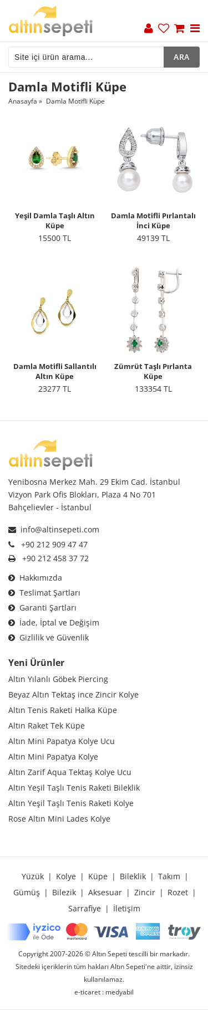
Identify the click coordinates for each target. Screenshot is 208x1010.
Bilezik (64, 892)
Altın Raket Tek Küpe (46, 725)
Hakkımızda (35, 577)
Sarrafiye (84, 908)
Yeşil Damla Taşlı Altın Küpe (55, 220)
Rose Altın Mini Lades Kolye (59, 818)
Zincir (144, 892)
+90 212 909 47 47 (54, 544)
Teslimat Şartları (44, 592)
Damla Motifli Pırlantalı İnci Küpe (153, 220)
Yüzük (33, 876)
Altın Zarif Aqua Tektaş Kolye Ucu (69, 772)
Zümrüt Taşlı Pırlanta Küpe (153, 371)
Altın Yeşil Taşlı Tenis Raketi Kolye (71, 803)
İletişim (126, 908)
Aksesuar (105, 892)
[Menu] (195, 29)
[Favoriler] (163, 29)
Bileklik (133, 876)
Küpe (98, 876)
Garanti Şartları (42, 607)
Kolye (66, 876)
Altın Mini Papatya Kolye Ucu (61, 741)
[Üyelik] (148, 29)
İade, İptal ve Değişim (53, 622)
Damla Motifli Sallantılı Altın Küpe (55, 371)
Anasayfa (22, 101)
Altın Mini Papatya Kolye (53, 756)
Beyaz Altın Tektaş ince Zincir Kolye (73, 694)
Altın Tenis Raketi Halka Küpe (62, 710)
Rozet (178, 892)
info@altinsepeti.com (53, 529)
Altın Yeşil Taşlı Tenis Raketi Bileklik (74, 787)
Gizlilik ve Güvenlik (48, 637)
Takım (169, 876)
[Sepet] (179, 29)
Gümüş (26, 892)
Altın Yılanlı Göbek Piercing (58, 679)
